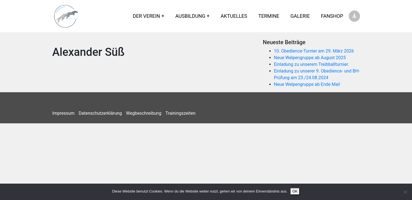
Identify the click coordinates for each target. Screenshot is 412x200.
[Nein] (405, 192)
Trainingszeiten (180, 113)
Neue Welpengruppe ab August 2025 (310, 57)
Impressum (63, 113)
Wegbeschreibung (144, 113)
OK (295, 191)
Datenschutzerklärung (100, 113)
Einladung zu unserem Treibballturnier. (311, 64)
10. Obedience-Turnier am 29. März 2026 (314, 51)
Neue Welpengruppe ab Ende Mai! (307, 84)
